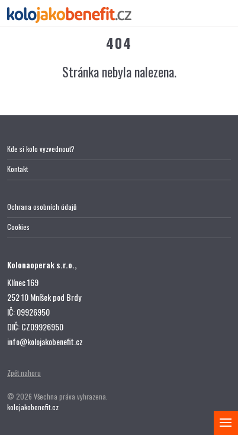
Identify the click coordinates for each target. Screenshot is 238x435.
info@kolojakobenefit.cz (45, 341)
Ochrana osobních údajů (41, 207)
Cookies (18, 227)
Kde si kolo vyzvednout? (41, 149)
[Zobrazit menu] (226, 423)
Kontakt (17, 169)
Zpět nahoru (24, 373)
